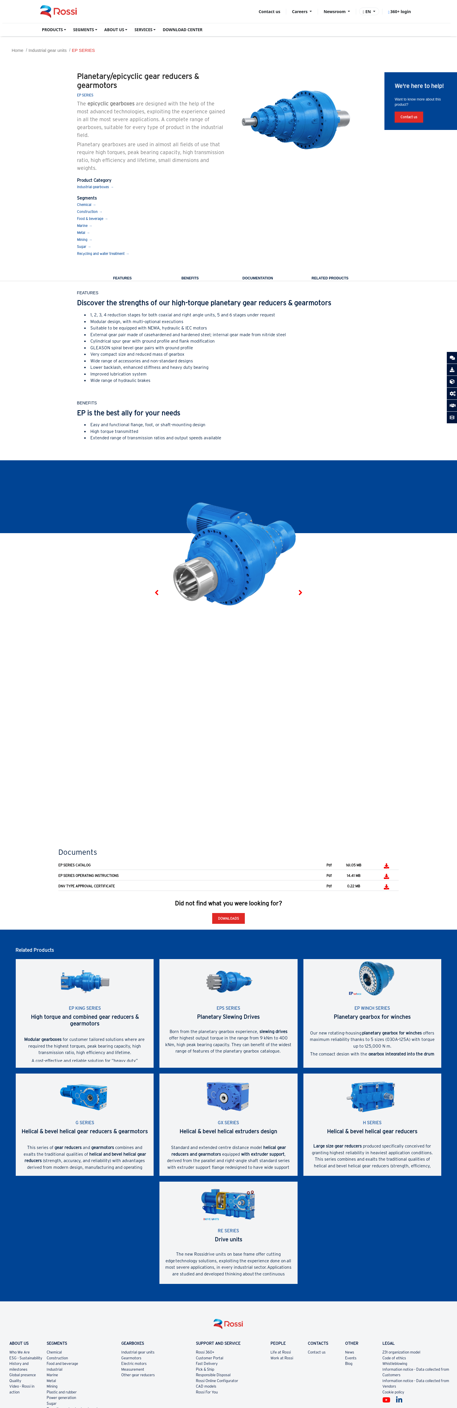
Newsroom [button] (335, 11)
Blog (348, 1363)
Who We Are (19, 1352)
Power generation (61, 1397)
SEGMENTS (83, 29)
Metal (81, 233)
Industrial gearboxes (93, 187)
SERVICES (143, 29)
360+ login (399, 11)
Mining (82, 240)
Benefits (189, 278)
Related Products (330, 278)
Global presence (22, 1375)
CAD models (206, 1386)
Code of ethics (394, 1358)
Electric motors (134, 1363)
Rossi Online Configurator (217, 1381)
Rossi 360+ (205, 1352)
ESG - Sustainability (25, 1358)
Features (122, 278)
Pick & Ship (205, 1369)
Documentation (257, 278)
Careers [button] (300, 11)
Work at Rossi (281, 1358)
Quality (15, 1381)
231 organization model (401, 1352)
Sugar (81, 247)
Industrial (54, 1369)
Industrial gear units (48, 50)
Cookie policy (393, 1392)
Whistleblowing (394, 1363)
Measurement (132, 1369)
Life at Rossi (280, 1352)
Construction (87, 212)
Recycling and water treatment (100, 253)
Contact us (269, 11)
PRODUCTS (52, 29)
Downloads (228, 918)
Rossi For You (207, 1392)
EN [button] (367, 11)
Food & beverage (90, 219)
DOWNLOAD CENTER (182, 29)
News (349, 1352)
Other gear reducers (138, 1375)
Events (350, 1358)
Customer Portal (209, 1358)
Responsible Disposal (213, 1375)
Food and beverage (62, 1363)
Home (17, 50)
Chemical (84, 205)
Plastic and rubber (62, 1392)
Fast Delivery (207, 1363)
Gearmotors (131, 1358)
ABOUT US (114, 29)
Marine (82, 226)
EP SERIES (83, 50)
